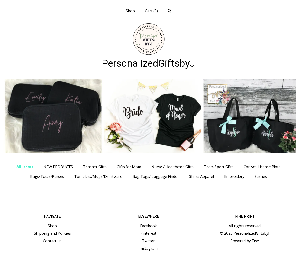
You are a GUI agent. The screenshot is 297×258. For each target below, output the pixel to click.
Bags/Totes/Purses (47, 176)
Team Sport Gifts (218, 166)
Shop (130, 10)
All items (24, 166)
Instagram (148, 248)
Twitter (148, 240)
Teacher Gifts (95, 166)
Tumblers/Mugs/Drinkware (98, 176)
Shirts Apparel (201, 176)
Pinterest (148, 233)
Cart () (151, 10)
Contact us (52, 240)
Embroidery (234, 176)
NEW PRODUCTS (58, 166)
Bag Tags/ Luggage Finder (155, 176)
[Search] (169, 11)
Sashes (261, 176)
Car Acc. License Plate (262, 166)
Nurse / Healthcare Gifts (172, 166)
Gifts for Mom (129, 166)
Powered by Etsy (244, 240)
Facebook (148, 225)
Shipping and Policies (52, 233)
